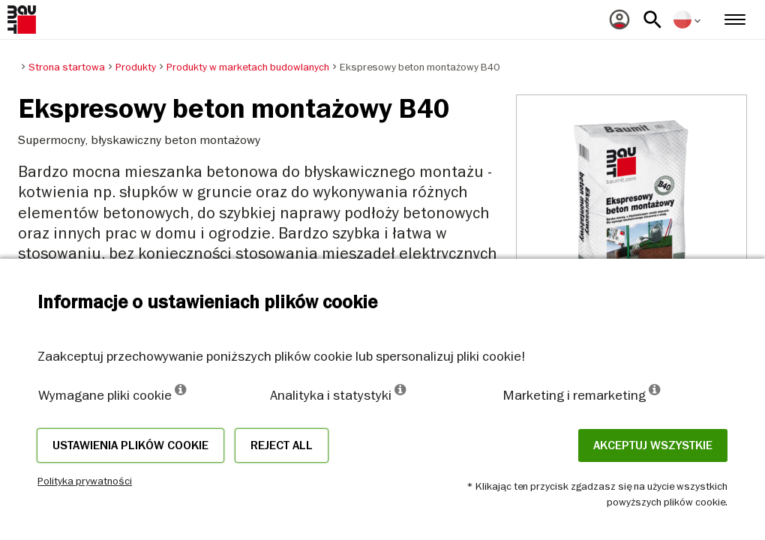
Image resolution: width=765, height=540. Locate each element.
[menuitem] (619, 19)
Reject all (281, 445)
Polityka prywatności (85, 481)
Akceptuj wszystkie (652, 445)
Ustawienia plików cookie (130, 445)
